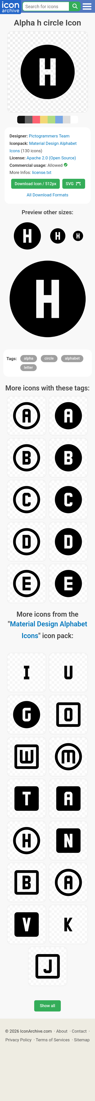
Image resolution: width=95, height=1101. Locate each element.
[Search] (75, 6)
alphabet (72, 358)
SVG (73, 183)
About (62, 1031)
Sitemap (82, 1039)
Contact (79, 1031)
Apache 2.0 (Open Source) (51, 157)
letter (28, 367)
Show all (47, 1005)
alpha (28, 358)
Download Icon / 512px (35, 183)
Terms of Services (53, 1039)
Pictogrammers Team (49, 135)
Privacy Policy (18, 1039)
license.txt (41, 172)
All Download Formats (47, 194)
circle (49, 358)
